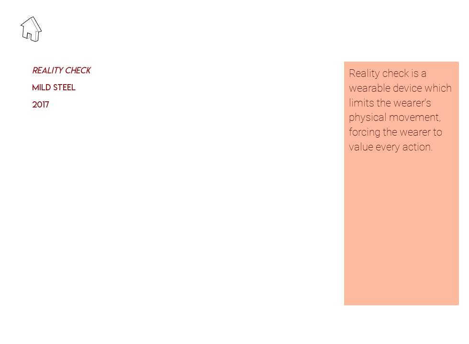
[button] (285, 183)
